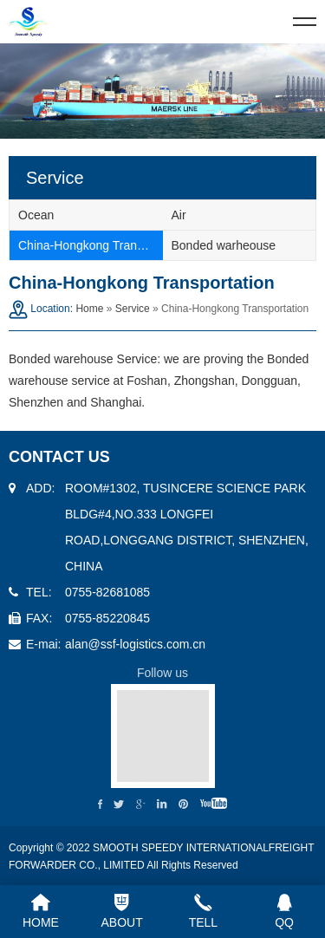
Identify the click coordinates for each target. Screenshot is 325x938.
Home (89, 309)
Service (132, 309)
